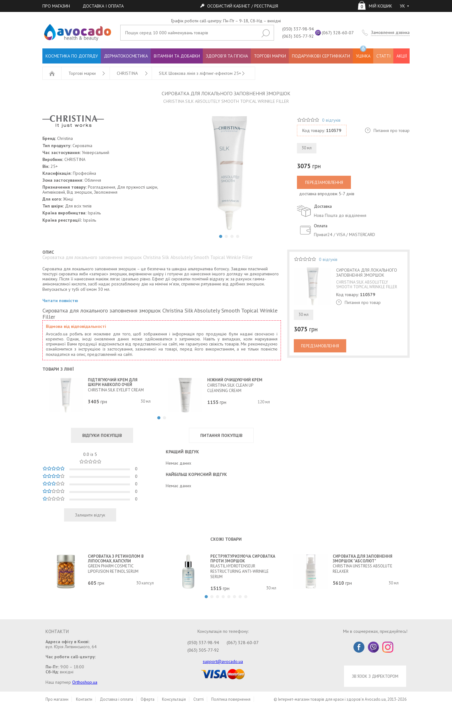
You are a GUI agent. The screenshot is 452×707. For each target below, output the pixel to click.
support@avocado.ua (223, 661)
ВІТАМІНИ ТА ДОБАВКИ (177, 56)
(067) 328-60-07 (338, 33)
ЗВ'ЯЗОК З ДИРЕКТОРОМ (375, 676)
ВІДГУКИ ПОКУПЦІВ (102, 435)
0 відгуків (331, 120)
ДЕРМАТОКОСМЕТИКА (126, 56)
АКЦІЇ (401, 56)
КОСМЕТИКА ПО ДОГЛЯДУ (72, 56)
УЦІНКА (363, 53)
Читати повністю (60, 300)
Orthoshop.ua (84, 682)
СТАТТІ (383, 56)
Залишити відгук (90, 515)
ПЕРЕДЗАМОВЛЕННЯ (324, 182)
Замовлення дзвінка (390, 32)
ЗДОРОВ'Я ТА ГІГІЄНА (227, 56)
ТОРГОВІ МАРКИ (270, 56)
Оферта (147, 699)
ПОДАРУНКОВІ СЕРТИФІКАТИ (321, 56)
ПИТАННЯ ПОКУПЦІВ (221, 435)
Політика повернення (230, 699)
